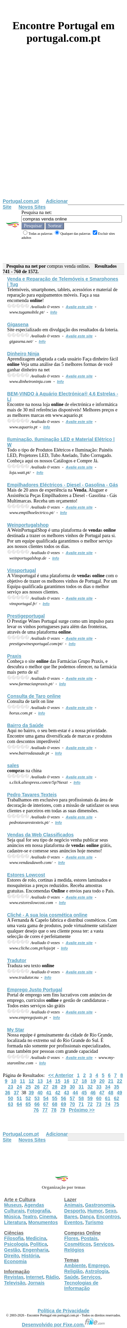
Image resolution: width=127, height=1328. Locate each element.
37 (16, 1092)
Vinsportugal (21, 570)
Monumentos (43, 1222)
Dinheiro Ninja (23, 353)
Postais (89, 1238)
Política (38, 1244)
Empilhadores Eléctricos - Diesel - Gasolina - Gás (62, 485)
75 (116, 1104)
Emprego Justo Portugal (34, 989)
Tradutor (16, 960)
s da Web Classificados (40, 834)
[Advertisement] (63, 131)
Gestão (12, 1250)
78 (54, 1110)
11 (22, 1081)
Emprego (98, 1265)
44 (75, 1092)
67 (46, 1104)
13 (40, 1081)
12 (31, 1081)
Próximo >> (81, 1110)
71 (81, 1104)
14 (49, 1081)
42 (57, 1092)
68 (55, 1104)
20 (102, 1081)
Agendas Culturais (24, 1208)
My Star (15, 1029)
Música (12, 1216)
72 (90, 1104)
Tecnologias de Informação (81, 1285)
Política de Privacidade (63, 1310)
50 (10, 1098)
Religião (73, 1271)
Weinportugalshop (28, 525)
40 (40, 1092)
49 (119, 1092)
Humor (95, 1211)
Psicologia (16, 1244)
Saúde (71, 1277)
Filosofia (14, 1238)
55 (55, 1098)
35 (116, 1087)
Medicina (36, 1238)
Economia (15, 1261)
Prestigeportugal (26, 616)
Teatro (29, 1216)
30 (72, 1087)
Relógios (74, 1250)
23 (10, 1087)
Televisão (14, 1283)
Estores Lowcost (26, 875)
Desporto (74, 1211)
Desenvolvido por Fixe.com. (63, 1324)
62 (116, 1098)
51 (19, 1098)
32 (90, 1087)
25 (28, 1087)
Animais (73, 1205)
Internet (34, 1277)
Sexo (110, 1211)
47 (102, 1092)
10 (13, 1081)
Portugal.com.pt (21, 201)
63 (10, 1104)
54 (46, 1098)
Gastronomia (99, 1205)
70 (72, 1104)
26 (37, 1087)
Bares (71, 1216)
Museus (13, 1205)
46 (93, 1092)
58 (81, 1098)
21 (110, 1081)
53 (37, 1098)
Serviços (103, 1244)
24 (19, 1087)
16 (66, 1081)
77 (45, 1110)
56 (63, 1098)
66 (37, 1104)
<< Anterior (60, 1075)
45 (84, 1092)
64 (19, 1104)
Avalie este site (79, 307)
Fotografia (38, 1211)
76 (36, 1110)
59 (90, 1098)
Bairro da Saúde (25, 725)
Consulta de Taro (34, 696)
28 (55, 1087)
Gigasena (17, 324)
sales (13, 765)
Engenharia (35, 1250)
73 (99, 1104)
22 (119, 1081)
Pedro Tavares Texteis (32, 794)
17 (75, 1081)
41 (48, 1092)
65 (28, 1104)
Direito (11, 1255)
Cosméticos (77, 1244)
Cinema (47, 1216)
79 (62, 1110)
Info (53, 312)
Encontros (108, 1216)
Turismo (94, 1222)
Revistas (14, 1277)
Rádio (52, 1277)
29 (63, 1087)
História (30, 1255)
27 (46, 1087)
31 (81, 1087)
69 (63, 1104)
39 (31, 1092)
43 (66, 1092)
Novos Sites (32, 207)
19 (93, 1081)
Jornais (36, 1283)
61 (107, 1098)
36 (7, 1092)
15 (58, 1081)
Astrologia (96, 1271)
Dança (87, 1216)
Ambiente (75, 1265)
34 (107, 1087)
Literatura (15, 1222)
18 (84, 1081)
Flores (71, 1238)
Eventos (73, 1222)
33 (99, 1087)
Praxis (14, 656)
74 (107, 1104)
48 (110, 1092)
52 (28, 1098)
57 (72, 1098)
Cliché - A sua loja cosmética (47, 915)
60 (99, 1098)
